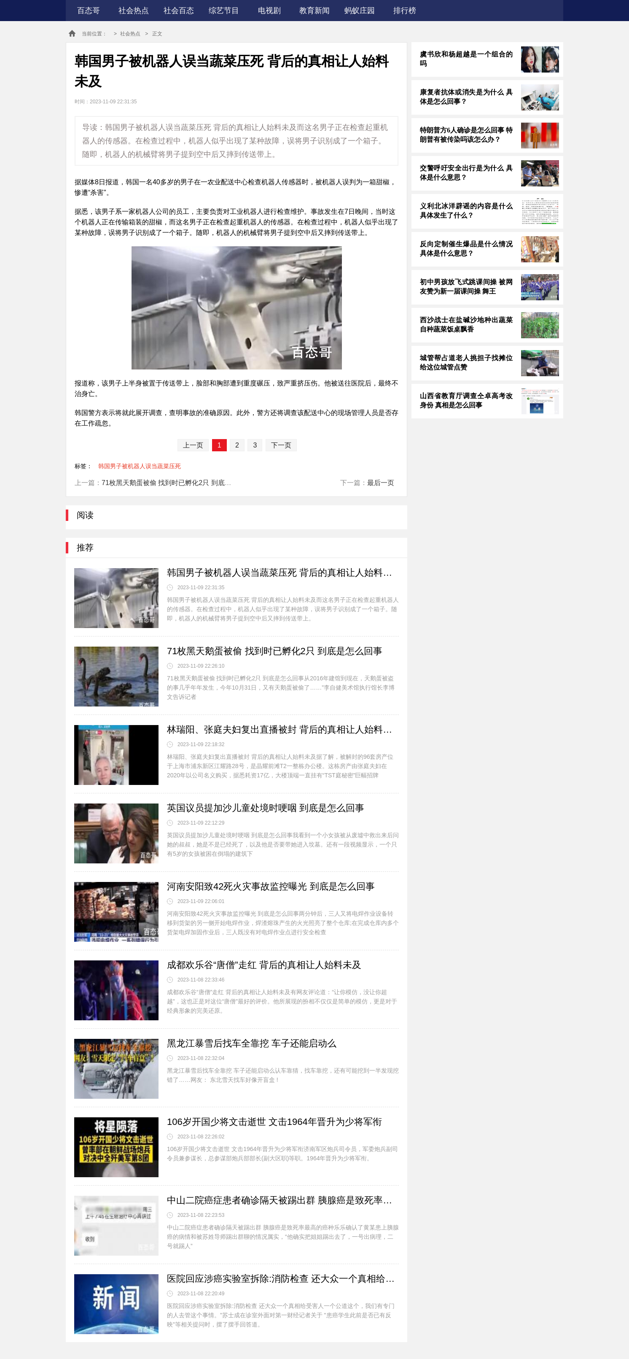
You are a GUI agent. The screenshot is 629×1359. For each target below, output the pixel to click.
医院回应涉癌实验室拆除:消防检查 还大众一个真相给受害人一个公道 (283, 1278)
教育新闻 (314, 10)
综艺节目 (224, 10)
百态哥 (88, 10)
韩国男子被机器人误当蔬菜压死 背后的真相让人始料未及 (283, 572)
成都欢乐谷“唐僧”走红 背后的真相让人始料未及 (264, 965)
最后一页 (380, 482)
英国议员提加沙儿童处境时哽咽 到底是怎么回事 (265, 808)
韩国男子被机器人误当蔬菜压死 (139, 466)
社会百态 (179, 10)
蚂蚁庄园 (359, 10)
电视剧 (269, 10)
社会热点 (133, 10)
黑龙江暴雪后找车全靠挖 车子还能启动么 (251, 1043)
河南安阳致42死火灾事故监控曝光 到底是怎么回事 (271, 886)
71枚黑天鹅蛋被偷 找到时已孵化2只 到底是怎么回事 (180, 482)
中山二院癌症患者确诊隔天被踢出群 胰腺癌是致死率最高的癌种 (283, 1200)
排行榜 (404, 10)
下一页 (281, 445)
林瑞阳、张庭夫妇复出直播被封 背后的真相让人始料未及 (283, 729)
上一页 (193, 445)
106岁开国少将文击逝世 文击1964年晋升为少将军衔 (274, 1121)
